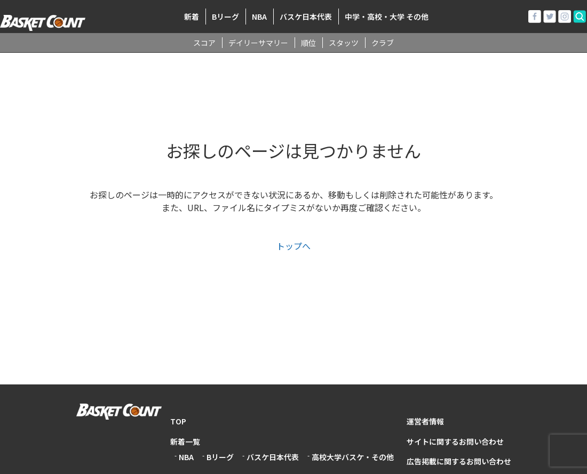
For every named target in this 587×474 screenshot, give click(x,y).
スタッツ (344, 42)
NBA (259, 16)
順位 (308, 42)
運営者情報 (425, 421)
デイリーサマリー (258, 42)
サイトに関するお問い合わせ (455, 441)
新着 (191, 16)
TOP (178, 421)
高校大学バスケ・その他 (353, 457)
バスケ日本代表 (306, 16)
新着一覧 (185, 441)
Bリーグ (225, 16)
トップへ (293, 245)
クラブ (382, 42)
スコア (204, 42)
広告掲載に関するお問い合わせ (459, 461)
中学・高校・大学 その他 (387, 16)
